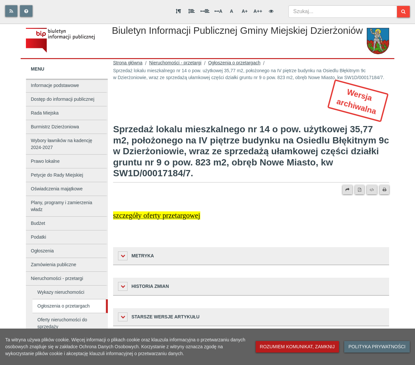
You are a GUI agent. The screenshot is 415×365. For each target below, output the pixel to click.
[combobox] (343, 11)
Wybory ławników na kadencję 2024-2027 (61, 144)
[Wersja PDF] (359, 189)
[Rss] (11, 11)
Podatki (38, 237)
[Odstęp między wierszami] (191, 11)
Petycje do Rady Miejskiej (57, 175)
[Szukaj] (403, 11)
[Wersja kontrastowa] (271, 11)
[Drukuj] (384, 189)
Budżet (38, 223)
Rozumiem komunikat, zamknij (297, 346)
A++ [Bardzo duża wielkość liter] (257, 11)
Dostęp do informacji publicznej (62, 99)
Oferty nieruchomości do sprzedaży (62, 323)
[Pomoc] (26, 11)
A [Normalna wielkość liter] (231, 11)
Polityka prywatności (376, 346)
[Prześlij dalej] (347, 189)
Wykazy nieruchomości (60, 292)
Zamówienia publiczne (53, 264)
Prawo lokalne (45, 161)
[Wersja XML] (372, 189)
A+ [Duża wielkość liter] (244, 11)
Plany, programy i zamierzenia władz (61, 206)
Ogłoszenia (42, 250)
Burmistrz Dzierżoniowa (55, 126)
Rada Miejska (45, 113)
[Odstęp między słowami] (205, 11)
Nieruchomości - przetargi (57, 278)
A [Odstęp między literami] (218, 11)
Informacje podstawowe (55, 85)
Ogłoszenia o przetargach (63, 306)
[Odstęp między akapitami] (178, 11)
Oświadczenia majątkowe (57, 188)
